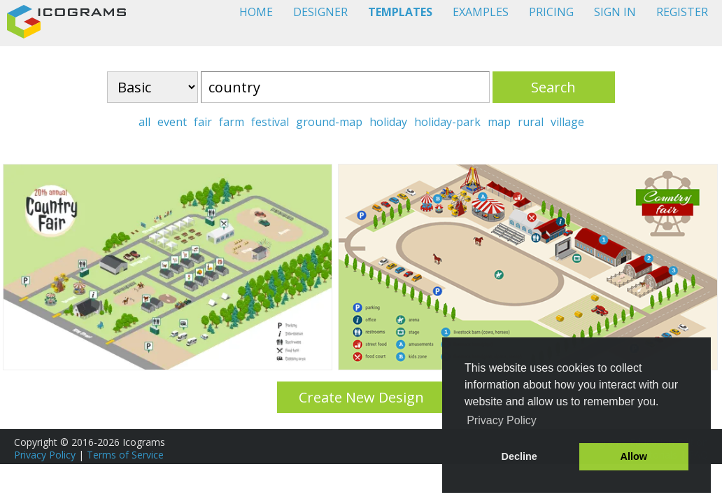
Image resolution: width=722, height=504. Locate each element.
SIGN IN (615, 12)
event (172, 122)
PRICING (551, 12)
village (567, 122)
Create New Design (361, 397)
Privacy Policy (45, 454)
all (144, 122)
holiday (388, 122)
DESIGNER (320, 12)
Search (553, 87)
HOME (256, 12)
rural (531, 122)
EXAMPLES (481, 12)
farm (231, 122)
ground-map (329, 122)
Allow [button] (634, 456)
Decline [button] (519, 456)
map (499, 122)
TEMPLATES (400, 12)
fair (203, 122)
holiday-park (447, 122)
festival (270, 122)
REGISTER (682, 12)
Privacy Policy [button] (502, 420)
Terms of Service (125, 454)
